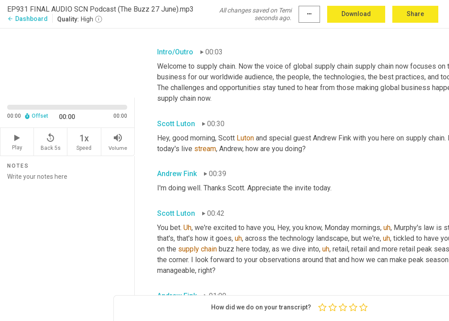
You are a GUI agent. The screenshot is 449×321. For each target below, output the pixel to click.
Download (356, 13)
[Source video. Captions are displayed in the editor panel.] (67, 62)
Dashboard (27, 18)
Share (415, 13)
